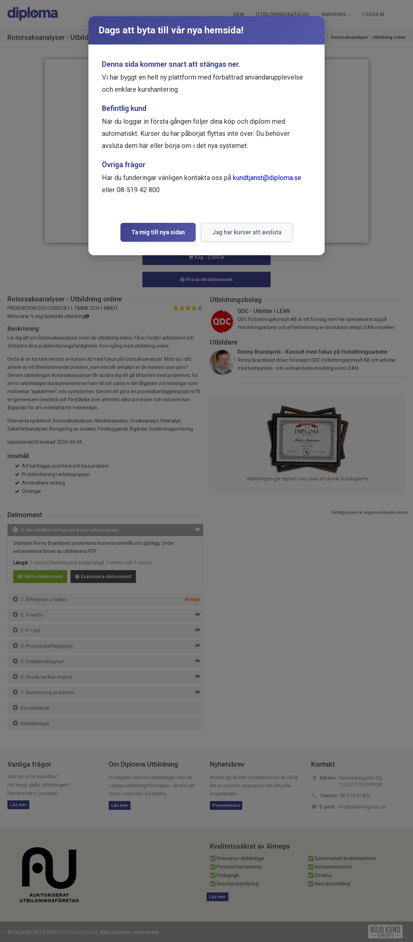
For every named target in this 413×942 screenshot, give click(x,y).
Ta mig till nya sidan (158, 232)
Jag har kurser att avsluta (246, 232)
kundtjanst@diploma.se (267, 178)
